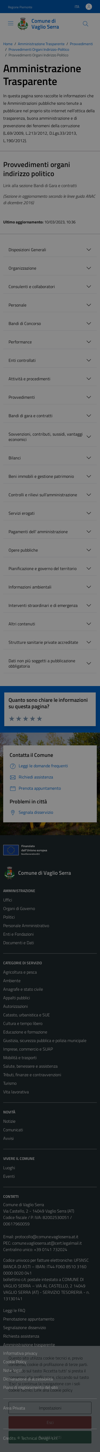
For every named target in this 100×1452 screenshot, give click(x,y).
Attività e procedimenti (29, 378)
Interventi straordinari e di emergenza (43, 605)
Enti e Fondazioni (18, 934)
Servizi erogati (22, 513)
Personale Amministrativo (26, 925)
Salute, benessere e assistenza (30, 1066)
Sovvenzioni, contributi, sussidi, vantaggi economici (46, 437)
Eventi (9, 1176)
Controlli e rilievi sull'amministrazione (43, 494)
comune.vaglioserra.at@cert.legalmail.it (47, 1243)
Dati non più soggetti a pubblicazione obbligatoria (42, 663)
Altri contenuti (22, 624)
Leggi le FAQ (14, 1310)
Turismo (10, 1083)
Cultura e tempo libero (22, 1023)
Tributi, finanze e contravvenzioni (32, 1074)
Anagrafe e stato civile (23, 989)
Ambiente (12, 980)
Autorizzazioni (15, 1006)
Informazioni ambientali (30, 587)
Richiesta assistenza (21, 1336)
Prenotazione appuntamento (28, 1319)
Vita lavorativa (16, 1092)
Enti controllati (22, 360)
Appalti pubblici (16, 997)
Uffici (7, 900)
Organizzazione (22, 268)
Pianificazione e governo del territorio (43, 568)
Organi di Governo (19, 908)
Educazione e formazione (25, 1032)
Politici (9, 917)
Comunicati (13, 1129)
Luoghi (9, 1167)
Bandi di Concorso (25, 323)
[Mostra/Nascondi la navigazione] (10, 23)
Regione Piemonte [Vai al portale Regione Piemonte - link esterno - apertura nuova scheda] (20, 7)
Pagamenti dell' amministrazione (38, 531)
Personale (17, 305)
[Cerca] (85, 23)
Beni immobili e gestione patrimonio (41, 476)
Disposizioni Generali (27, 249)
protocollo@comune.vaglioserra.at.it (46, 1236)
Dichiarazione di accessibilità (28, 1379)
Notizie (9, 1121)
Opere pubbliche (23, 550)
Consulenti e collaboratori (32, 286)
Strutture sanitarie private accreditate (43, 642)
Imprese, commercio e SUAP (28, 1049)
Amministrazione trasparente (29, 1344)
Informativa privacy (20, 1353)
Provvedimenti (22, 397)
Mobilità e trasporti (20, 1057)
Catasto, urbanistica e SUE (26, 1015)
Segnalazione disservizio (24, 1327)
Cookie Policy (14, 1361)
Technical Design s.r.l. (39, 1438)
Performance (20, 342)
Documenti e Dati (18, 942)
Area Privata (14, 1408)
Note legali (12, 1370)
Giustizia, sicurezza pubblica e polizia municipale (44, 1040)
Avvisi (8, 1138)
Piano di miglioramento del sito (30, 1387)
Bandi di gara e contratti (31, 415)
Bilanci (15, 458)
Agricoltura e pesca (20, 972)
